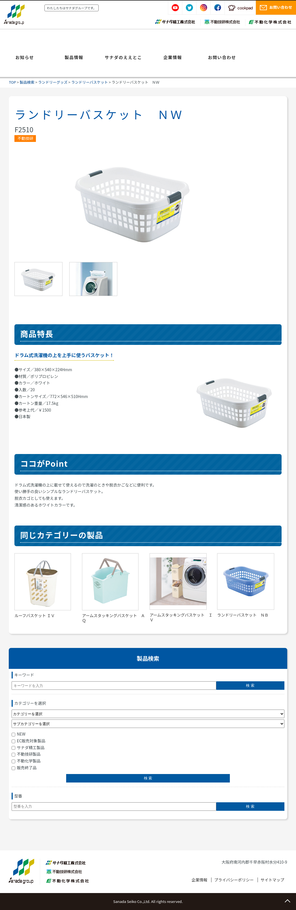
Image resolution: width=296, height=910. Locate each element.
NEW (18, 734)
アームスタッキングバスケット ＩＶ (181, 617)
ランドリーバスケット (89, 82)
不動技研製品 (26, 754)
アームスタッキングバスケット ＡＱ (113, 618)
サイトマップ (272, 880)
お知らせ (24, 57)
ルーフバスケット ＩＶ (34, 615)
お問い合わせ (222, 57)
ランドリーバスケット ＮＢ (243, 615)
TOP (12, 82)
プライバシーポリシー (234, 880)
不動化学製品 (26, 761)
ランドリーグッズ (53, 82)
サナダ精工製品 (28, 747)
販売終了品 (24, 767)
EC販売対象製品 (28, 740)
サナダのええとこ (123, 57)
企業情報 (172, 57)
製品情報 (74, 57)
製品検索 (27, 82)
